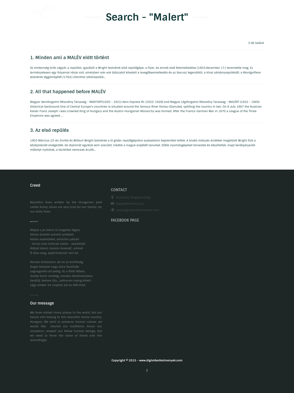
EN (262, 9)
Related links (234, 9)
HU (254, 9)
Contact (211, 9)
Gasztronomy (189, 9)
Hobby (166, 9)
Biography (147, 9)
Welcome (125, 9)
